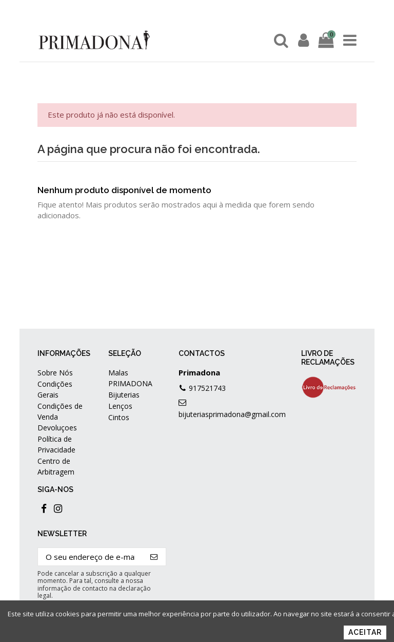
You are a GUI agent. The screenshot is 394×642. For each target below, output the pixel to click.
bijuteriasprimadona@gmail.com (232, 414)
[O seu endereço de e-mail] (90, 557)
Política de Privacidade (56, 444)
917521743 (207, 388)
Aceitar (365, 632)
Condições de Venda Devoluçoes (60, 416)
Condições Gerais (54, 389)
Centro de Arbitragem (55, 466)
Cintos (118, 417)
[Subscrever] (154, 557)
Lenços (120, 406)
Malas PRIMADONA (130, 378)
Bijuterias (124, 395)
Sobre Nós (55, 372)
